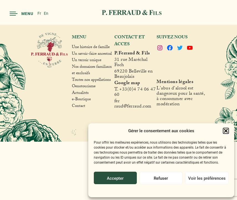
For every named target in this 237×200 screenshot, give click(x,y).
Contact (78, 106)
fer (117, 101)
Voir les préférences (207, 178)
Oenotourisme (83, 87)
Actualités (80, 93)
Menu (21, 13)
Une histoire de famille (91, 47)
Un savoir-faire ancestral (92, 54)
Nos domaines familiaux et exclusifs (92, 70)
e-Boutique (81, 100)
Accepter (115, 178)
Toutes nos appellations (91, 80)
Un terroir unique (86, 61)
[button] (226, 131)
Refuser (161, 178)
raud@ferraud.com (133, 107)
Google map (127, 83)
